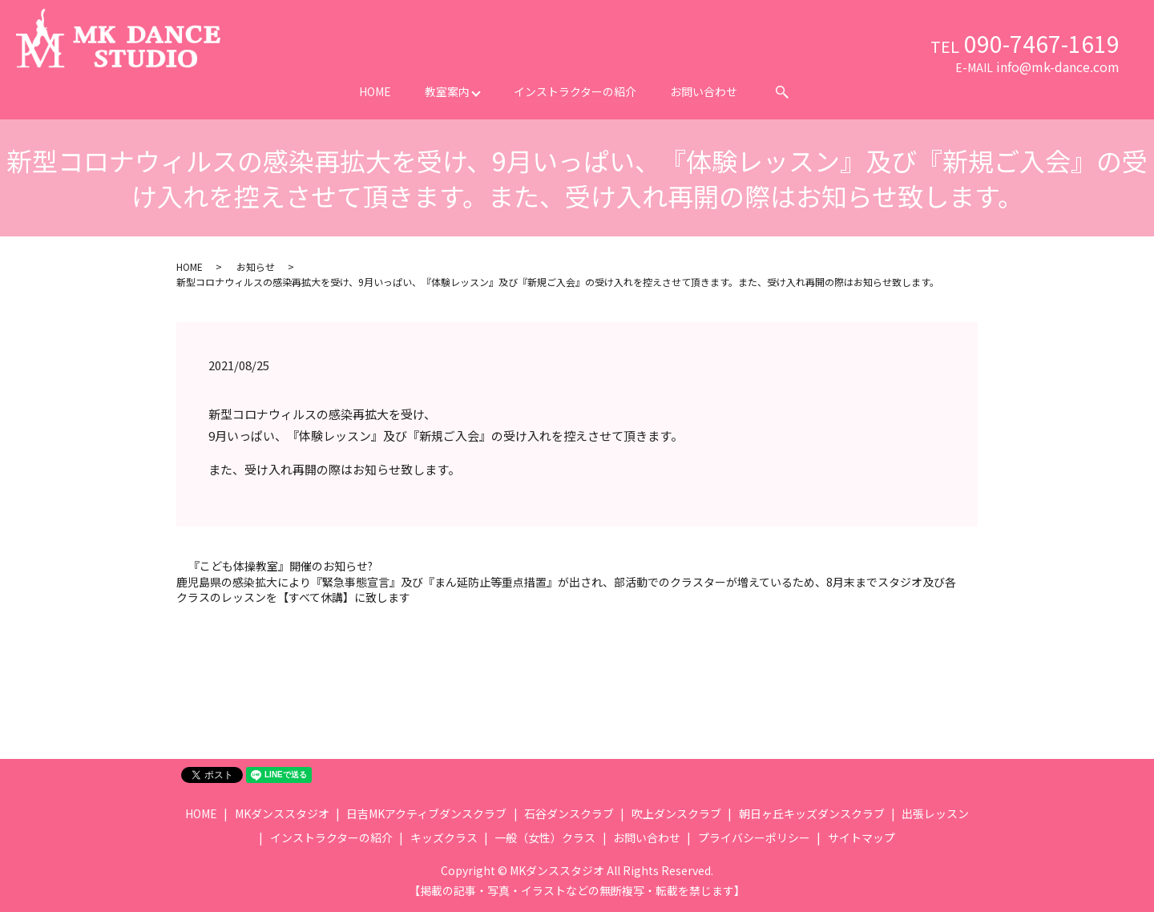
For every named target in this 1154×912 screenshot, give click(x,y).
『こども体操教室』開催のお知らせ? (280, 566)
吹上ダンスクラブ (676, 813)
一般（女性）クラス (544, 837)
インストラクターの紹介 (575, 91)
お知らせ (255, 266)
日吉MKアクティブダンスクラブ (426, 813)
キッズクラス (444, 837)
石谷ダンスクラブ (569, 813)
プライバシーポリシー (754, 837)
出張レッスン (935, 813)
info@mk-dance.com (1058, 66)
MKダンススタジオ (282, 813)
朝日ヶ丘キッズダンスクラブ (812, 813)
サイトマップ (861, 837)
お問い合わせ (704, 91)
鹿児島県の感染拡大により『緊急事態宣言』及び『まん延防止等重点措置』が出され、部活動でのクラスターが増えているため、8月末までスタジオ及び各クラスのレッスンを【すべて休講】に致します (566, 590)
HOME (375, 91)
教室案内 (447, 91)
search (784, 92)
